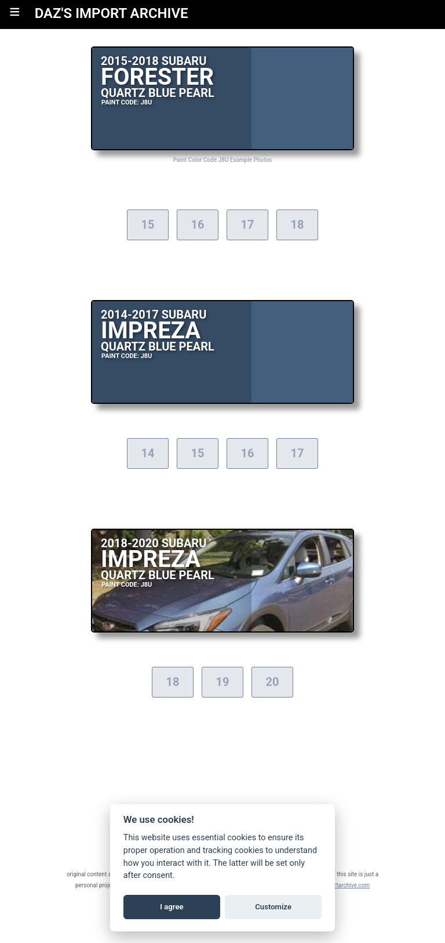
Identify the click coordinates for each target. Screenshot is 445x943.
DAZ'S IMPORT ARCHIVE (111, 13)
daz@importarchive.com (338, 885)
